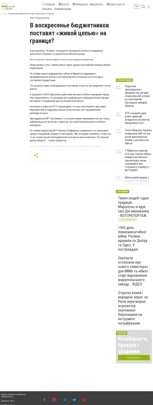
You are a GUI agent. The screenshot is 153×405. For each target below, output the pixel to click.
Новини (48, 4)
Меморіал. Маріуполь (87, 4)
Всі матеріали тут (134, 357)
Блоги (63, 4)
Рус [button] (137, 6)
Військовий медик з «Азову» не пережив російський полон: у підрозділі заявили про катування (137, 184)
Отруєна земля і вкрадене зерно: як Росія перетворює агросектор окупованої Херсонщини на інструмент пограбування (133, 308)
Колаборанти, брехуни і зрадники (133, 345)
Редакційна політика (63, 9)
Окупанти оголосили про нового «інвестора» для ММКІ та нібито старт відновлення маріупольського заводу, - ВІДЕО (133, 271)
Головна (4, 14)
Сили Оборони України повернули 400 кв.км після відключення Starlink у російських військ (138, 137)
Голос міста (47, 9)
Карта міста (115, 4)
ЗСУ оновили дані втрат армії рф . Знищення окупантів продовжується (137, 118)
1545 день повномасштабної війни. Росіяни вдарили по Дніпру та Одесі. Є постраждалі (132, 238)
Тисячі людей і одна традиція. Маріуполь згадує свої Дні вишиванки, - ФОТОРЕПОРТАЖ (134, 207)
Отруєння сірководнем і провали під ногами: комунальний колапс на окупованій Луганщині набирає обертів (137, 96)
